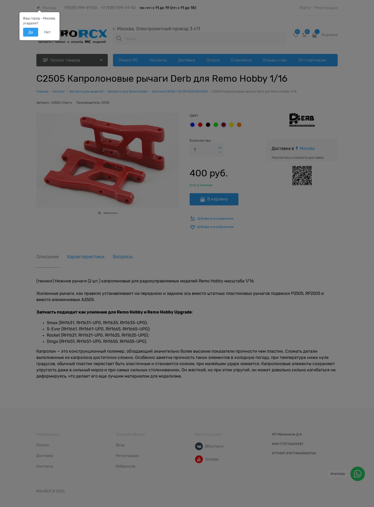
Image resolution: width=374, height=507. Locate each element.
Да (30, 32)
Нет (47, 32)
